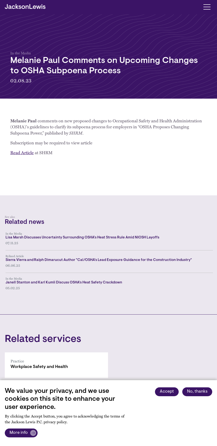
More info (19, 433)
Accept (167, 392)
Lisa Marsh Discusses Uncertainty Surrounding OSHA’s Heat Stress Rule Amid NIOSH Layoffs (82, 237)
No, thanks (197, 392)
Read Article (22, 152)
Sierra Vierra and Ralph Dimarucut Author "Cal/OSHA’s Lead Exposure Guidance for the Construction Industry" (99, 260)
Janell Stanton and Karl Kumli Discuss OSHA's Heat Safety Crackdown (64, 282)
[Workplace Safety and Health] (56, 365)
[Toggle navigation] (206, 6)
